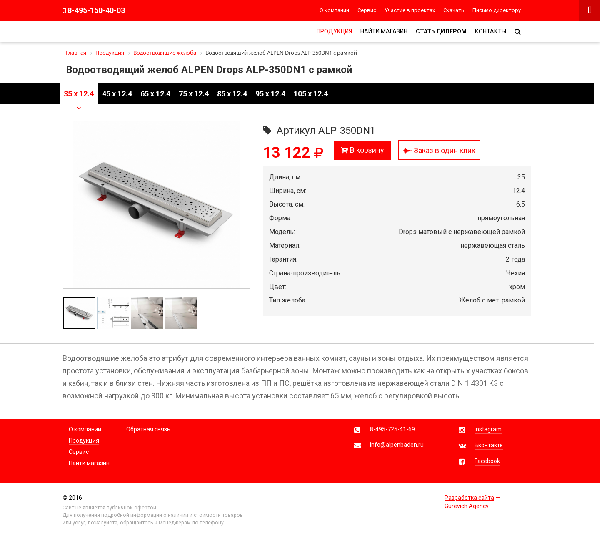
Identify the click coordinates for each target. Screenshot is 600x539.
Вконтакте (489, 445)
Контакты (490, 31)
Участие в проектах (410, 10)
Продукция (334, 31)
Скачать (453, 10)
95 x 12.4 (270, 93)
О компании (334, 10)
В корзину (362, 150)
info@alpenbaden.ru (397, 444)
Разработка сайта (469, 497)
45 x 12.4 (117, 93)
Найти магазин (384, 31)
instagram (488, 429)
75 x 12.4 (194, 93)
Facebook (487, 461)
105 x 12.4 (311, 93)
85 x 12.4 (232, 93)
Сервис (367, 10)
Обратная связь (148, 429)
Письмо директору (496, 10)
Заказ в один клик (439, 150)
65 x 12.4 (155, 93)
